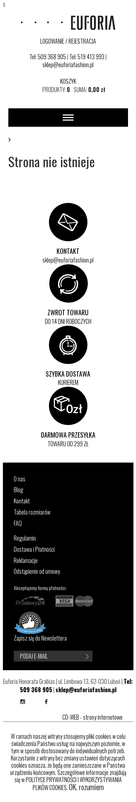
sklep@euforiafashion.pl (68, 64)
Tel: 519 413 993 (86, 56)
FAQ (18, 523)
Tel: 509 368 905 (47, 56)
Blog (18, 490)
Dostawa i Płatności (34, 549)
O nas (19, 479)
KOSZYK (68, 81)
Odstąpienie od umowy (37, 571)
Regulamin (25, 538)
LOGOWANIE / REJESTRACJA (68, 41)
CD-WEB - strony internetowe (92, 717)
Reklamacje (26, 560)
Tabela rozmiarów (32, 512)
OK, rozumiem (86, 786)
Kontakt (22, 501)
